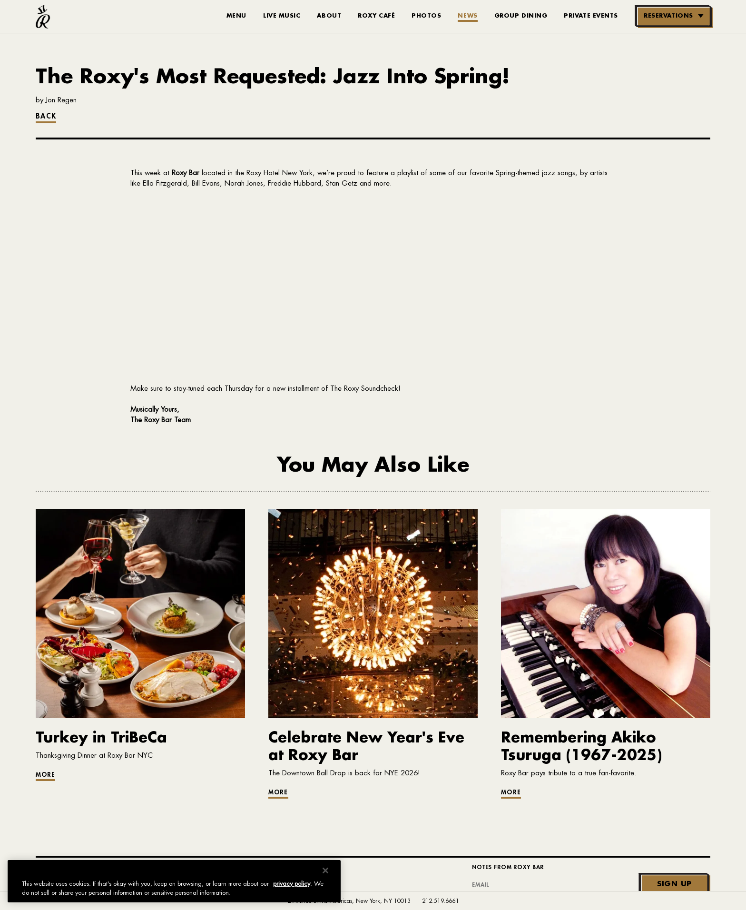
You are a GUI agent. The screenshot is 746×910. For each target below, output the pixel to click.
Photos (426, 16)
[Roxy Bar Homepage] (43, 17)
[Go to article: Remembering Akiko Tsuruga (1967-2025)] (605, 759)
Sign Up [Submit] (674, 884)
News (467, 16)
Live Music (282, 16)
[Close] (325, 870)
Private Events (591, 16)
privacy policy (291, 883)
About (329, 16)
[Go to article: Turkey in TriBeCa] (140, 750)
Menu (236, 16)
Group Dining (521, 16)
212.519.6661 (440, 901)
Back (46, 116)
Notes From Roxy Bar (508, 867)
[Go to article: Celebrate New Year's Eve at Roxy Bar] (373, 759)
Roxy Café (376, 16)
